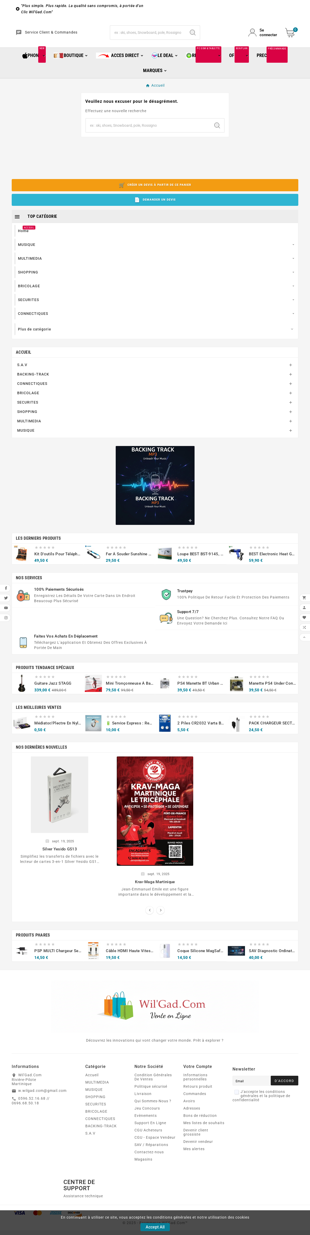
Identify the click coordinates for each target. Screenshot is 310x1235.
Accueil (23, 360)
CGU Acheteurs (148, 1139)
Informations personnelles (195, 1085)
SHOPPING (27, 420)
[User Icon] (263, 36)
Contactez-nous (149, 1160)
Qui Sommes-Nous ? (152, 1109)
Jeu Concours (147, 1117)
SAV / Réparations (151, 1153)
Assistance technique (83, 1204)
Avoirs (189, 1109)
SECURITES (27, 411)
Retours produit (197, 1095)
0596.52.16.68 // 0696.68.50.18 (31, 1109)
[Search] (193, 37)
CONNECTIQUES (32, 392)
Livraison (143, 1102)
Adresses (191, 1117)
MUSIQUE (26, 439)
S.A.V (22, 373)
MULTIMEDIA (29, 430)
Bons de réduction (200, 1124)
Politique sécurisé (150, 1095)
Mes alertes (194, 1157)
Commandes (194, 1102)
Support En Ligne (150, 1131)
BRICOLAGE (28, 401)
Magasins (143, 1168)
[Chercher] (147, 36)
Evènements (145, 1124)
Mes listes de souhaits (203, 1131)
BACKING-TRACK (33, 383)
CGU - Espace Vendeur (155, 1146)
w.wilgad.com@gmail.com (42, 1099)
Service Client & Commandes (64, 37)
